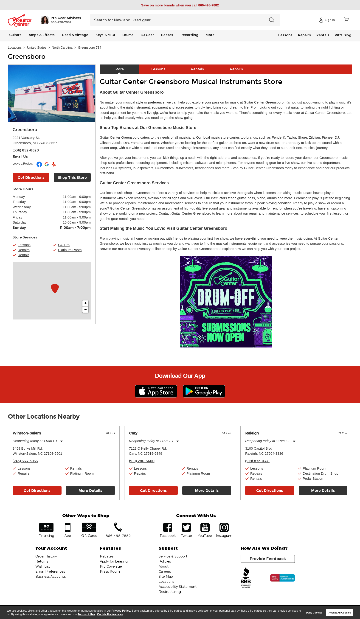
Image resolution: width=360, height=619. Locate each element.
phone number (118, 524)
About (164, 566)
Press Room (110, 571)
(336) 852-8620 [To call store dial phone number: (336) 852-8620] (26, 150)
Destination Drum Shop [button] (320, 473)
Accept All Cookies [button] (340, 612)
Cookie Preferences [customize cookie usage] (110, 614)
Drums (127, 35)
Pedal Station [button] (313, 478)
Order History (46, 556)
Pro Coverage (111, 566)
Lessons (285, 35)
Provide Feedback (268, 559)
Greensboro (26, 56)
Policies (165, 561)
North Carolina (62, 47)
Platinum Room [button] (70, 250)
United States (36, 47)
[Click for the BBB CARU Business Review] (282, 578)
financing (46, 524)
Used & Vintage (75, 35)
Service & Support (173, 556)
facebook (168, 524)
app (67, 524)
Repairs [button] (24, 250)
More (210, 35)
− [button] (85, 309)
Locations (15, 47)
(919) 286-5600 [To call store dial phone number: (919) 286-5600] (142, 461)
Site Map (166, 576)
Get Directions (37, 490)
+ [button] (85, 303)
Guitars (15, 35)
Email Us (20, 157)
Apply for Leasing (114, 561)
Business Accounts (50, 576)
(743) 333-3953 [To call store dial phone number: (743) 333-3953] (25, 461)
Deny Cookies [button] (314, 612)
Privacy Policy (121, 610)
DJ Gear (147, 35)
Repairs (304, 35)
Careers (165, 571)
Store (119, 69)
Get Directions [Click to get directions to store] (31, 177)
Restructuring (170, 592)
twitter (186, 524)
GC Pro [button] (64, 245)
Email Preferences (50, 571)
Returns (41, 561)
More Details (90, 490)
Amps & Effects (42, 35)
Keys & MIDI (105, 35)
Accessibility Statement (178, 587)
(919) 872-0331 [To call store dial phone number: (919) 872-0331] (257, 461)
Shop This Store (72, 177)
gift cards (89, 524)
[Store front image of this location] (51, 93)
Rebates (106, 556)
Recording (189, 35)
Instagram (224, 524)
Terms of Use (86, 614)
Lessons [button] (24, 245)
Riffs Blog (343, 35)
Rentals (322, 35)
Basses (167, 35)
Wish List (42, 566)
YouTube (205, 524)
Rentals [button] (23, 255)
